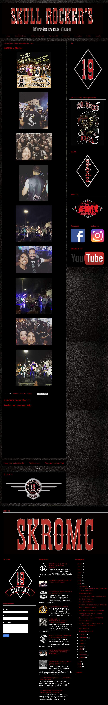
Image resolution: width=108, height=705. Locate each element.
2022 (80, 572)
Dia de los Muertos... (86, 599)
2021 (79, 575)
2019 (80, 581)
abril (81, 649)
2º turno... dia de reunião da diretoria (93, 605)
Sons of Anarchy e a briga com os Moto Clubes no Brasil (60, 636)
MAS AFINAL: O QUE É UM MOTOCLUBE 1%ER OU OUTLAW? (58, 565)
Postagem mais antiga (54, 463)
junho (81, 643)
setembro (83, 637)
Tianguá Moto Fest (86, 631)
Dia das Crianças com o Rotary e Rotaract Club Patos (91, 624)
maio (81, 646)
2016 (80, 664)
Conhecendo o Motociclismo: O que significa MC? (60, 592)
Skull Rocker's (20, 36)
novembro (83, 586)
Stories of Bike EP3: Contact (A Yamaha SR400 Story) (60, 581)
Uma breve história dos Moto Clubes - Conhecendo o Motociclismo (60, 663)
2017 (79, 661)
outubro (82, 635)
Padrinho (66, 36)
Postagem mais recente (14, 463)
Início (8, 36)
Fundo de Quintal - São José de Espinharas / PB (90, 614)
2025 (80, 564)
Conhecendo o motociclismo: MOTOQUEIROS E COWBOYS (51, 691)
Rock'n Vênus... (84, 628)
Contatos (78, 36)
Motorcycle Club (37, 36)
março (82, 652)
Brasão (98, 36)
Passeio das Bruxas (86, 602)
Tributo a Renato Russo (87, 607)
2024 (80, 566)
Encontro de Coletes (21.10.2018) (91, 618)
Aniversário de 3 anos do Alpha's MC (92, 596)
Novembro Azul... (85, 593)
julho (81, 640)
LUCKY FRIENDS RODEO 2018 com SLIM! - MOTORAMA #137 (93, 589)
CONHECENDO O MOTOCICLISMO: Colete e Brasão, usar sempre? (58, 620)
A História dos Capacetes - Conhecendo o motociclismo (55, 678)
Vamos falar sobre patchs (58, 606)
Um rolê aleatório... (86, 621)
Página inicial (34, 463)
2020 (80, 578)
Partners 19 (53, 36)
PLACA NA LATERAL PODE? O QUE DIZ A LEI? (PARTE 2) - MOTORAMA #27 (59, 651)
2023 (80, 569)
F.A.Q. (89, 36)
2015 (80, 667)
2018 (79, 584)
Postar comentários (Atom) (37, 469)
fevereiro (83, 655)
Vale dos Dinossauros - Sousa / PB (91, 610)
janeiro (82, 657)
